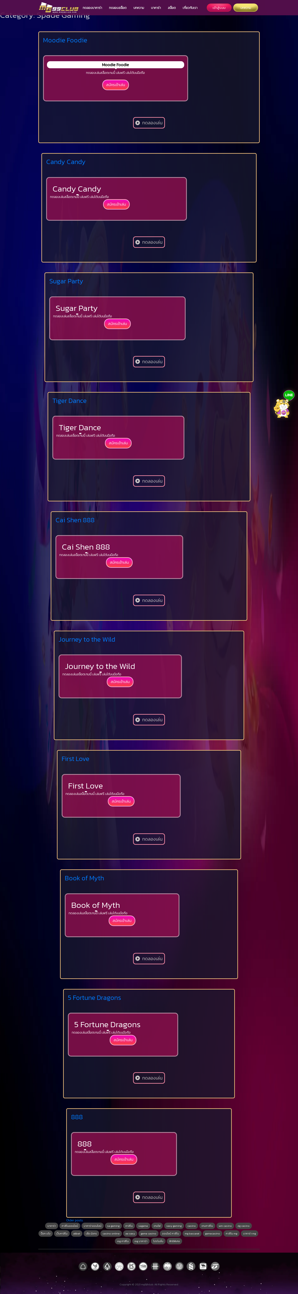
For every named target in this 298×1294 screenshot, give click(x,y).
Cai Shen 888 (75, 520)
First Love (75, 759)
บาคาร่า (156, 7)
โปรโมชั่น (158, 1241)
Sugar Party (66, 281)
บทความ (138, 7)
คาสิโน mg (231, 1233)
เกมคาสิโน (207, 1226)
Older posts (74, 1220)
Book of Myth (84, 878)
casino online (111, 1233)
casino (191, 1226)
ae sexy (130, 1233)
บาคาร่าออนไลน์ (92, 1226)
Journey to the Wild (87, 639)
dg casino (244, 1226)
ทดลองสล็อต (117, 7)
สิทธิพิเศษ (174, 1241)
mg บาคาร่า (141, 1241)
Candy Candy (66, 162)
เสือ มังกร (91, 1233)
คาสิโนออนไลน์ (70, 1226)
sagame (143, 1226)
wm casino (225, 1226)
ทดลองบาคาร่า (92, 7)
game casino (148, 1233)
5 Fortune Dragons (94, 998)
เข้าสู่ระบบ (219, 7)
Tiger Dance (69, 401)
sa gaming (113, 1226)
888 (77, 1117)
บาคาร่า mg (249, 1233)
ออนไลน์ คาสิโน (170, 1233)
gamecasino (212, 1233)
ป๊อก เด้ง (45, 1233)
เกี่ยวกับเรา (190, 7)
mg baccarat (192, 1233)
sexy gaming (174, 1226)
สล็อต (172, 7)
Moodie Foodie (65, 40)
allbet (76, 1233)
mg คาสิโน (123, 1241)
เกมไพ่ (157, 1226)
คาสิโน (129, 1226)
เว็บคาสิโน (61, 1233)
